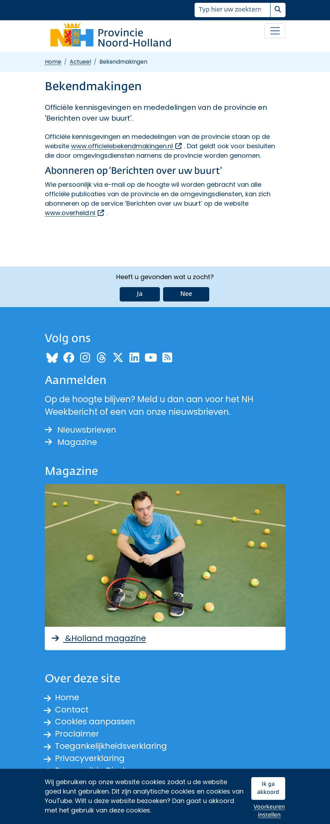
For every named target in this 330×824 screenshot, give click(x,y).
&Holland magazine (99, 635)
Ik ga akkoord (268, 788)
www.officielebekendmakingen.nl (127, 146)
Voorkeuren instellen (269, 811)
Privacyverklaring (90, 757)
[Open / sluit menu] (275, 30)
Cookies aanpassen (96, 719)
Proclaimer (77, 732)
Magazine (71, 438)
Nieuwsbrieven (82, 426)
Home (53, 62)
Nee (186, 290)
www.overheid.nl (75, 212)
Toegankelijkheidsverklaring (112, 745)
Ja (140, 290)
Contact (72, 707)
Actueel (80, 62)
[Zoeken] (233, 10)
